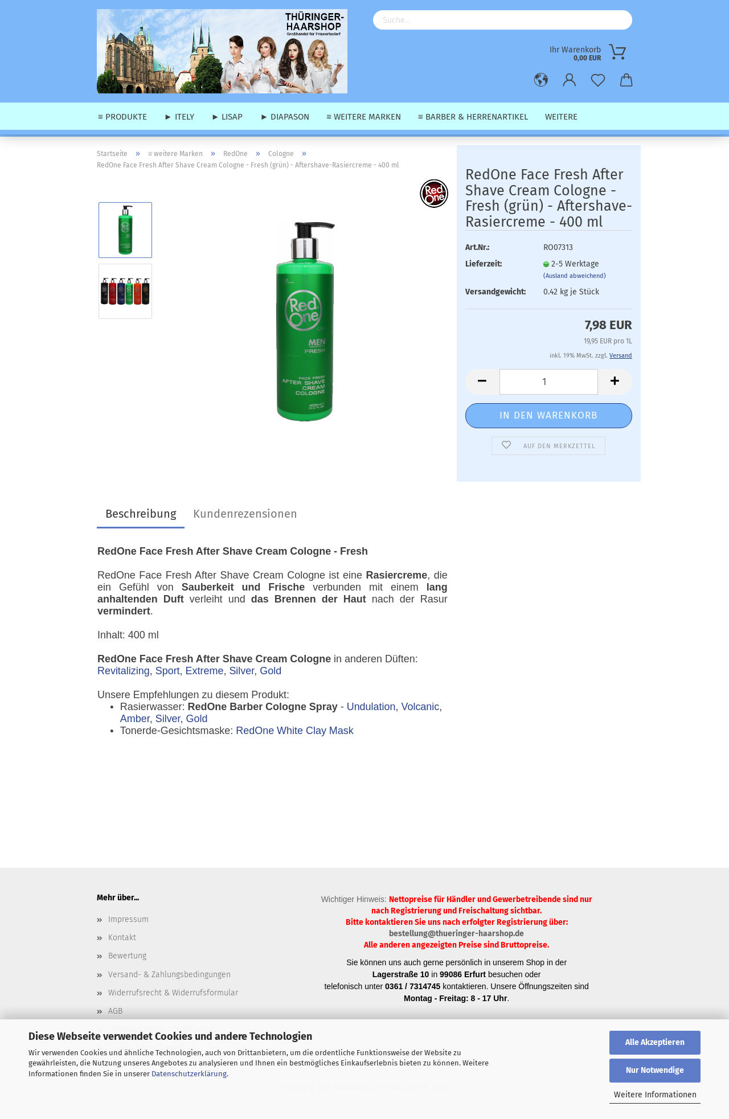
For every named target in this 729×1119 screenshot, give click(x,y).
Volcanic (420, 706)
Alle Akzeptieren (655, 1042)
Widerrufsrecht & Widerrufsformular (173, 993)
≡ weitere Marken (363, 117)
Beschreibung (140, 513)
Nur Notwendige (655, 1070)
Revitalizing (123, 671)
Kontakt (122, 937)
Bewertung (127, 956)
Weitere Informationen (655, 1095)
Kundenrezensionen (245, 513)
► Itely (179, 117)
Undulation (371, 706)
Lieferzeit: (483, 264)
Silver (241, 671)
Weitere (561, 117)
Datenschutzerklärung (189, 1073)
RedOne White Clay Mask (294, 730)
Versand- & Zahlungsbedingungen (169, 974)
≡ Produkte (122, 117)
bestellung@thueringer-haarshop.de (456, 933)
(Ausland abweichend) (574, 276)
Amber (135, 718)
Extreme (205, 671)
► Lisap (227, 117)
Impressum (128, 919)
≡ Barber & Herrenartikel (473, 117)
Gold (270, 671)
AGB (115, 1011)
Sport (167, 671)
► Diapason (284, 117)
